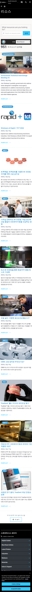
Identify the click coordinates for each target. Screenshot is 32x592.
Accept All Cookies (16, 588)
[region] (16, 581)
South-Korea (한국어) (13, 2)
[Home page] (2, 6)
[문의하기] (22, 2)
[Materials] (16, 562)
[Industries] (16, 554)
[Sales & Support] (16, 567)
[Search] (26, 2)
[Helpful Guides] (16, 540)
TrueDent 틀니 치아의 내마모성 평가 (15, 403)
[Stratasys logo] (3, 2)
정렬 (13, 42)
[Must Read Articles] (16, 545)
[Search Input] (12, 33)
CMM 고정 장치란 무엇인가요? (12, 362)
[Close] (30, 573)
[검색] (26, 33)
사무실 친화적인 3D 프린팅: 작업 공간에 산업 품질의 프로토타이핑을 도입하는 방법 (16, 222)
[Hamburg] (30, 2)
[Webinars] (16, 558)
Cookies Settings (16, 584)
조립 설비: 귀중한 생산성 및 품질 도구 (15, 318)
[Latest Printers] (16, 549)
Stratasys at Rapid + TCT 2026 (12, 128)
